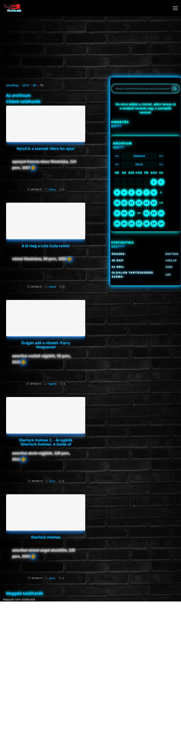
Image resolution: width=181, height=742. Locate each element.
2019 (26, 85)
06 (34, 85)
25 (124, 223)
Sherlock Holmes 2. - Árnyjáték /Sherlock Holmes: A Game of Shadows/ (45, 444)
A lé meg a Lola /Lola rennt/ (46, 246)
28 (146, 223)
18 (124, 213)
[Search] (174, 88)
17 (117, 213)
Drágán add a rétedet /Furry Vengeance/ (45, 345)
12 (131, 202)
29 (154, 223)
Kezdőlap (12, 85)
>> (161, 156)
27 (139, 223)
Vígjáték (52, 383)
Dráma (52, 189)
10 (117, 202)
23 (161, 213)
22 (154, 213)
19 (131, 213)
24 (117, 223)
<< (117, 156)
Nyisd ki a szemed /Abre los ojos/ (46, 148)
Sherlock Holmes (45, 537)
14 (146, 202)
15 (154, 202)
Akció (52, 480)
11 (124, 202)
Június (139, 156)
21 (146, 213)
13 (139, 202)
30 (161, 223)
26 (131, 223)
